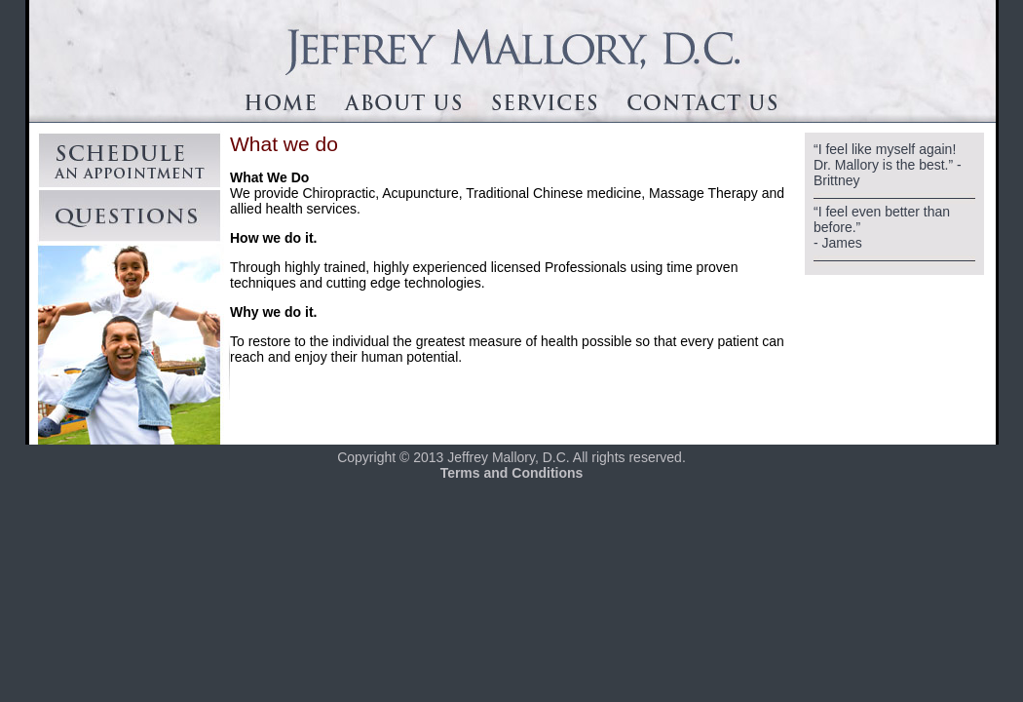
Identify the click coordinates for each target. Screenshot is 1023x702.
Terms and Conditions (512, 473)
